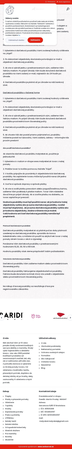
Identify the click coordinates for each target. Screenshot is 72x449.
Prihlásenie (51, 2)
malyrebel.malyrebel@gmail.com (53, 421)
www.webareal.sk (46, 446)
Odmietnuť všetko (16, 40)
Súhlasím (35, 40)
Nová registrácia (64, 2)
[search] (68, 9)
